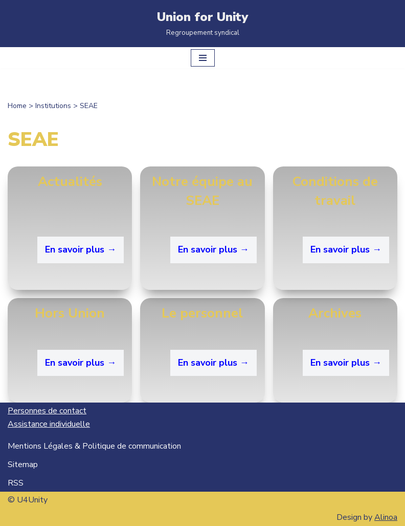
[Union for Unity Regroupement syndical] (202, 23)
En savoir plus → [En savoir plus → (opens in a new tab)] (345, 362)
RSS (16, 483)
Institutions (53, 106)
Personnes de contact (47, 410)
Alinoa (385, 517)
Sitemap (23, 464)
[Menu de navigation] (203, 58)
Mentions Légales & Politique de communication (94, 446)
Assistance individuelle (49, 424)
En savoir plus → (80, 249)
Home (17, 106)
